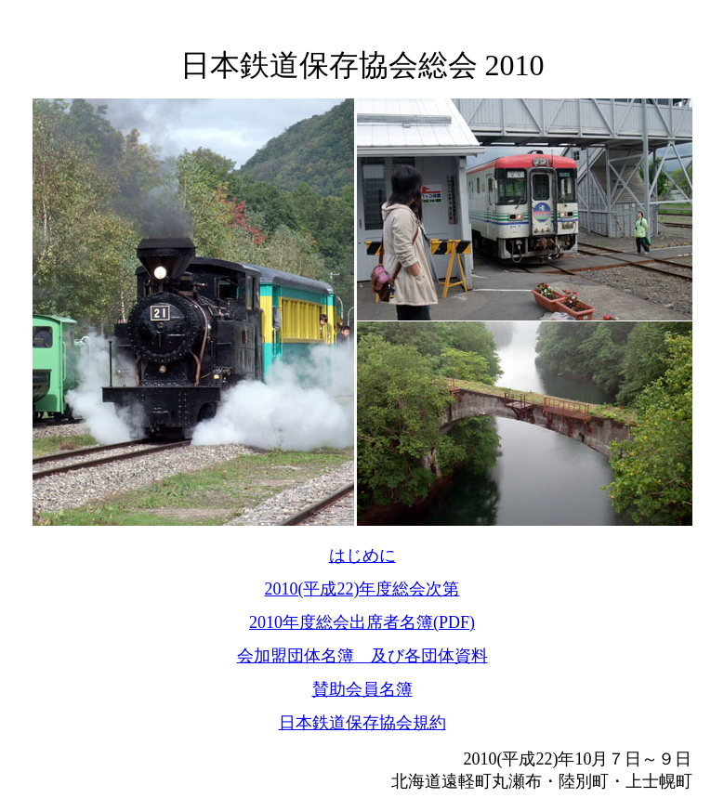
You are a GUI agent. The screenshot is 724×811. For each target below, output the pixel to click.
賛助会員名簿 (362, 689)
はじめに (362, 555)
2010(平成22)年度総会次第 (362, 589)
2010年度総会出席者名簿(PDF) (362, 622)
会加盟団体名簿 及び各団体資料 (362, 656)
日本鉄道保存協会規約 (362, 722)
